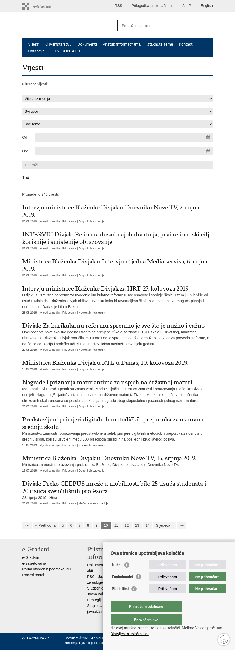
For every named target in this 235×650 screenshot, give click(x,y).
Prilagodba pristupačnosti (152, 5)
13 (137, 525)
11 (116, 525)
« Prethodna (45, 525)
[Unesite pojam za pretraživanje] (159, 25)
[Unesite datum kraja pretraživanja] (124, 151)
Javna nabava (98, 594)
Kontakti (186, 44)
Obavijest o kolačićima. (130, 634)
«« (27, 525)
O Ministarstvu (58, 44)
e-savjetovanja (34, 563)
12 (127, 525)
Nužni (116, 575)
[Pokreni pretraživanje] (206, 25)
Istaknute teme (159, 44)
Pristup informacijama (122, 44)
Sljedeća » (164, 525)
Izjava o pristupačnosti (95, 643)
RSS (118, 5)
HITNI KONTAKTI (65, 51)
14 (148, 525)
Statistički (120, 599)
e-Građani (30, 557)
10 (106, 525)
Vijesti (33, 44)
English (207, 5)
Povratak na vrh (38, 638)
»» (182, 525)
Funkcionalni (122, 587)
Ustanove (36, 51)
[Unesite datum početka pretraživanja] (124, 137)
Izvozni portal (33, 575)
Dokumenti (87, 44)
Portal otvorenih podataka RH (46, 569)
